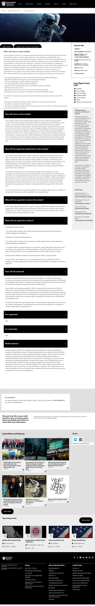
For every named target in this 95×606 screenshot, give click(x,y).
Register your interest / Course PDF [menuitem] (27, 47)
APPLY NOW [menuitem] (7, 47)
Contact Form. (17, 404)
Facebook (80, 441)
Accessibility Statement (56, 584)
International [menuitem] (29, 4)
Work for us (52, 577)
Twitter (75, 441)
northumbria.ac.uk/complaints (84, 220)
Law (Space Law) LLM (29, 10)
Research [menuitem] (47, 4)
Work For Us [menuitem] (73, 4)
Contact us (76, 570)
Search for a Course (31, 570)
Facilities (79, 89)
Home (3, 10)
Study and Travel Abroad (84, 102)
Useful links (77, 567)
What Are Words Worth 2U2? (57, 501)
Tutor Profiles (80, 91)
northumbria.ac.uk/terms (82, 203)
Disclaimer (52, 589)
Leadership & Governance (56, 574)
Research (51, 572)
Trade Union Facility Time (56, 594)
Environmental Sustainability (81, 579)
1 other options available (81, 57)
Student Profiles (81, 95)
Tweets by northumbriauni (81, 445)
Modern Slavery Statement (56, 592)
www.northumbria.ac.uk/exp (83, 196)
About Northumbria (57, 567)
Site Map (51, 601)
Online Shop (76, 591)
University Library (30, 581)
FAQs (78, 100)
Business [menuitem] (39, 4)
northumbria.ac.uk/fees (82, 208)
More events (86, 521)
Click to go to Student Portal (81, 582)
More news (7, 513)
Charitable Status (54, 579)
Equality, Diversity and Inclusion (82, 574)
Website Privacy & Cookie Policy (58, 587)
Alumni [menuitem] (64, 4)
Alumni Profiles (81, 93)
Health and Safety (78, 577)
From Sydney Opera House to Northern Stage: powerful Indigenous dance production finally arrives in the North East (35, 467)
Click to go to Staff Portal (80, 584)
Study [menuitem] (20, 4)
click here (54, 419)
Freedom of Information (56, 582)
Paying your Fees (77, 572)
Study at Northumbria (14, 10)
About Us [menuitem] (56, 4)
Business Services (54, 570)
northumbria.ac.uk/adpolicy (83, 213)
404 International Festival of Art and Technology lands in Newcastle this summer (57, 465)
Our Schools (28, 574)
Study (27, 567)
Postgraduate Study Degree (33, 572)
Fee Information (79, 73)
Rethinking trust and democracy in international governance (34, 502)
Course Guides (81, 97)
